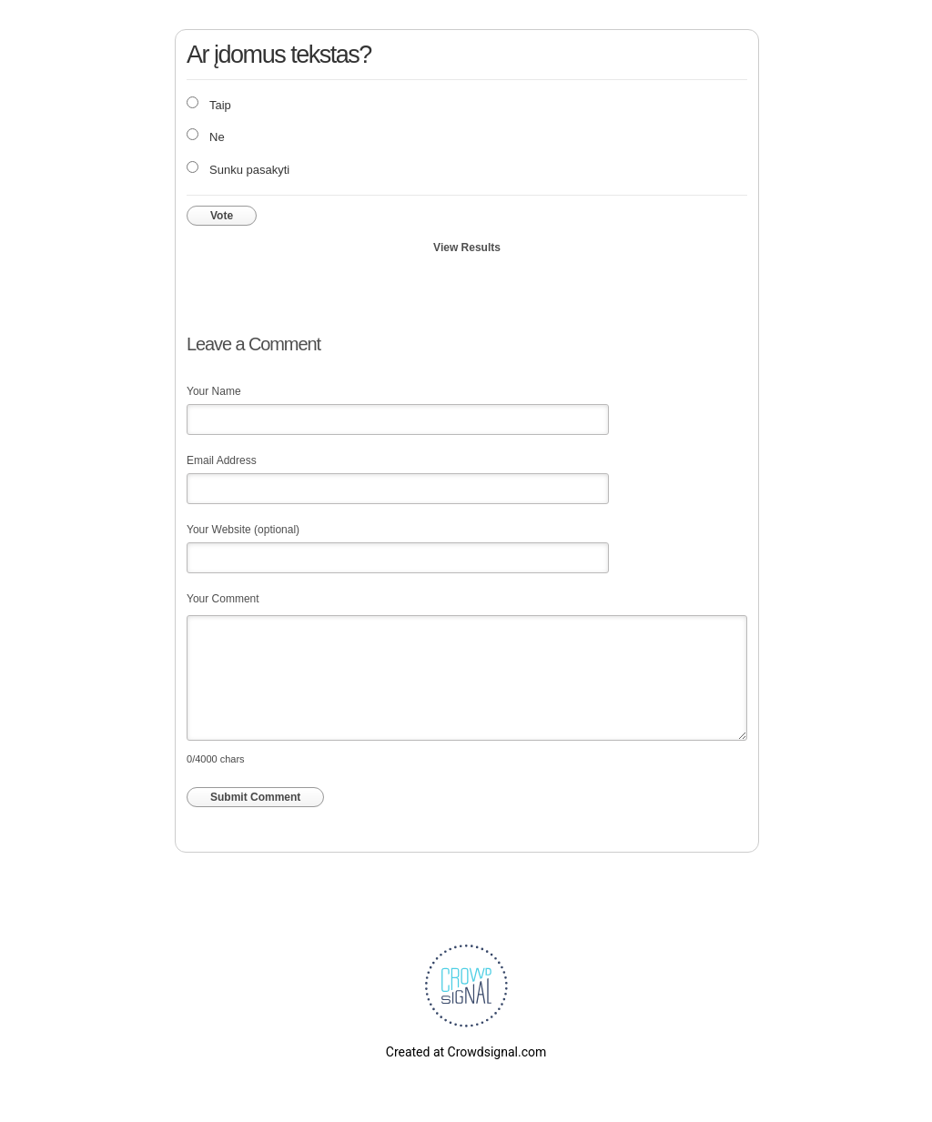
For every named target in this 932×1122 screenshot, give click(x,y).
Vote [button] (221, 215)
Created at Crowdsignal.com (466, 1052)
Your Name (214, 391)
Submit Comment (255, 797)
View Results (467, 247)
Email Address (222, 460)
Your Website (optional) (243, 529)
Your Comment (223, 598)
